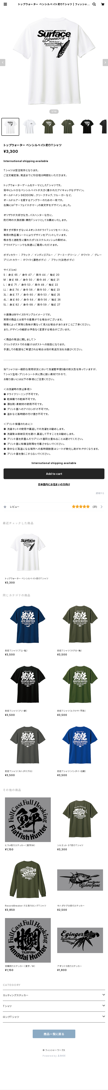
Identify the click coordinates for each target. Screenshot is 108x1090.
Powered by (54, 1055)
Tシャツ (7, 1006)
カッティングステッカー (16, 995)
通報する (100, 493)
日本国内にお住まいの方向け (54, 484)
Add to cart (54, 474)
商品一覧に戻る (54, 1034)
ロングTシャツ (11, 1016)
